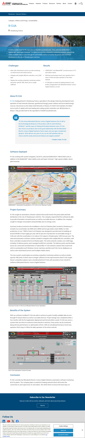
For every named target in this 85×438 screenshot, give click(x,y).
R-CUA (12, 101)
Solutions (31, 3)
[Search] (81, 3)
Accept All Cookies (63, 434)
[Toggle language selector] (75, 3)
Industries (38, 3)
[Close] (82, 430)
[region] (42, 430)
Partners (59, 3)
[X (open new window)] (13, 421)
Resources (52, 3)
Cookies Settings (63, 426)
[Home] (15, 3)
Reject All (63, 430)
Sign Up (42, 405)
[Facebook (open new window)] (17, 421)
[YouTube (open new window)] (8, 421)
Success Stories (21, 14)
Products (45, 3)
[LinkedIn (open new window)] (4, 421)
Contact (70, 3)
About (64, 3)
